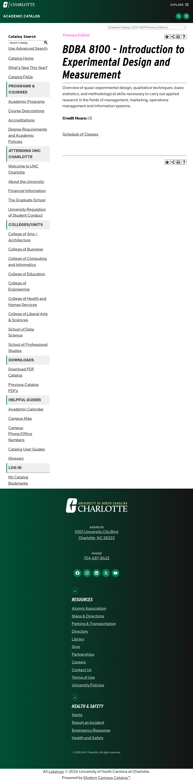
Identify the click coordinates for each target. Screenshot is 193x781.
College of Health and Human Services (27, 301)
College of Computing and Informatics (27, 261)
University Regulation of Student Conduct (27, 212)
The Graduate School (26, 200)
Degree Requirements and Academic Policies (27, 135)
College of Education (26, 274)
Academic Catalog (21, 16)
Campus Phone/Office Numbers (20, 434)
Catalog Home (21, 58)
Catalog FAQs (20, 77)
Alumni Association (89, 608)
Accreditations (21, 120)
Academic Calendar (26, 409)
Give (76, 646)
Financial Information (27, 191)
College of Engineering (19, 286)
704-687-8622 (96, 558)
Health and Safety (87, 738)
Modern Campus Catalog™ (106, 777)
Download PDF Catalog (21, 372)
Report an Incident (88, 722)
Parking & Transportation (94, 623)
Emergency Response (91, 730)
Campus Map (20, 418)
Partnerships (83, 654)
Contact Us (82, 670)
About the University (26, 181)
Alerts (77, 715)
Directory (80, 631)
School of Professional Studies (28, 347)
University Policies (88, 685)
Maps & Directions (88, 616)
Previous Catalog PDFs (23, 387)
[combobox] (146, 27)
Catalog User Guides (26, 449)
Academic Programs (26, 101)
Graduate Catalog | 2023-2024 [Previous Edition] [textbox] (138, 27)
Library (78, 639)
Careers (79, 662)
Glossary (16, 458)
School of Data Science (21, 332)
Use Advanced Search (27, 48)
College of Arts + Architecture (22, 237)
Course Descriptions (26, 111)
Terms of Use (83, 677)
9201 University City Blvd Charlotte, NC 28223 (96, 534)
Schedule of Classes (80, 134)
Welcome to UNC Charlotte (23, 169)
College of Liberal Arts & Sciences (28, 317)
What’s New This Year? (27, 67)
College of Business (25, 249)
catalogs (56, 771)
